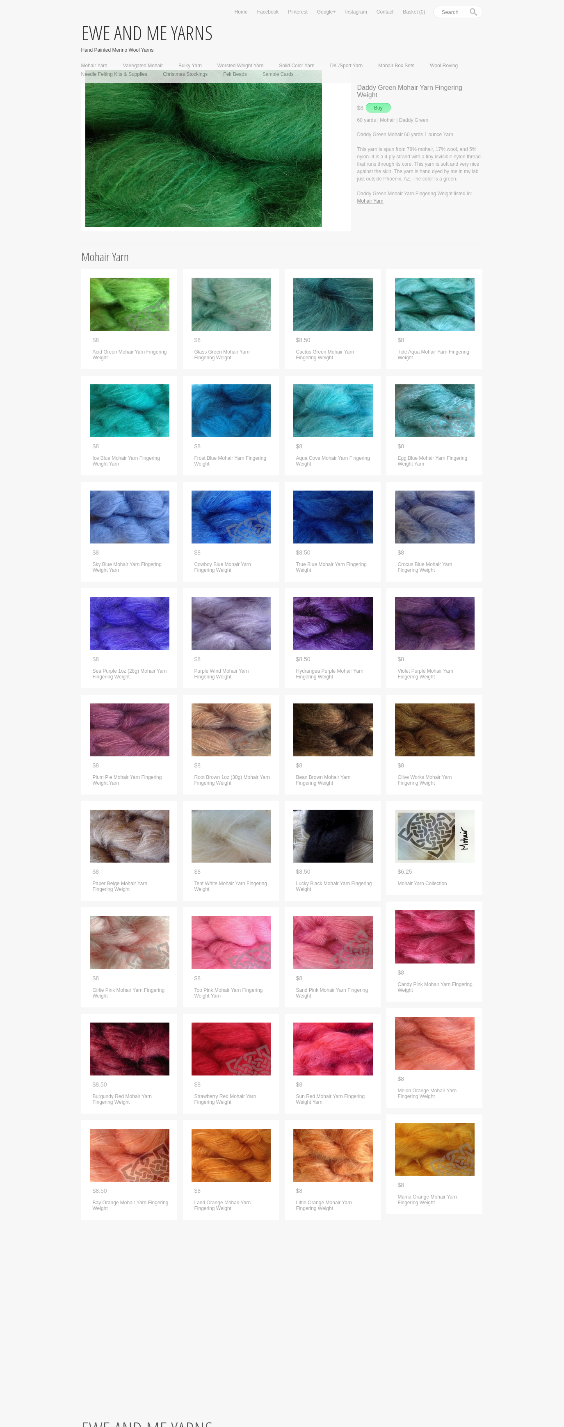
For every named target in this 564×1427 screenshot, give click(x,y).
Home (241, 12)
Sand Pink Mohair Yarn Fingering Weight (332, 993)
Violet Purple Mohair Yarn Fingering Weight (425, 674)
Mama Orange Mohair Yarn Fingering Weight (427, 1200)
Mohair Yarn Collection (422, 883)
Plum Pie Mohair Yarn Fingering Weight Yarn (127, 780)
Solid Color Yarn (296, 65)
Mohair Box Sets (396, 65)
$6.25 (405, 872)
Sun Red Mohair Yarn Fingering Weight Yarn (330, 1099)
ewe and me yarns (146, 33)
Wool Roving (444, 65)
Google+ (326, 12)
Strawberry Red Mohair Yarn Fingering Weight (225, 1099)
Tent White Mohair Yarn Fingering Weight (230, 886)
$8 (96, 340)
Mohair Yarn (94, 65)
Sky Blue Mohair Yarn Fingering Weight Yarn (127, 567)
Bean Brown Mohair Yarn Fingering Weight (323, 780)
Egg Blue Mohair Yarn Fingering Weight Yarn (433, 461)
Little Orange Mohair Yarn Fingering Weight (324, 1205)
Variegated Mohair (143, 65)
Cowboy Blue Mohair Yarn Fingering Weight (222, 567)
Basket (414, 12)
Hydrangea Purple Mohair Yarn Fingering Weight (329, 674)
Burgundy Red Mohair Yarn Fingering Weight (122, 1099)
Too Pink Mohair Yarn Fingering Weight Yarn (228, 993)
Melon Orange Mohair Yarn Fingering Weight (427, 1093)
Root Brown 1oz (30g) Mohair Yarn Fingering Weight (232, 780)
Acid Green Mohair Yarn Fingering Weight (130, 355)
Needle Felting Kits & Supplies (114, 74)
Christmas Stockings (185, 74)
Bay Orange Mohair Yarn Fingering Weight (131, 1205)
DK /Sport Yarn (346, 65)
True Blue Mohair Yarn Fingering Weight (331, 567)
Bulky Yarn (190, 65)
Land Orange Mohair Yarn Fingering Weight (222, 1205)
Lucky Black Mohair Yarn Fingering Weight (334, 886)
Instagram (356, 12)
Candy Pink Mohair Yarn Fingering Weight (435, 987)
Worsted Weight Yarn (240, 65)
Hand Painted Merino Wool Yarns (117, 50)
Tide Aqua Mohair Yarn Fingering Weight (434, 355)
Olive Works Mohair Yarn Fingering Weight (425, 780)
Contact (385, 12)
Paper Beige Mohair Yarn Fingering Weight (120, 886)
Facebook (268, 12)
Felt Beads (235, 74)
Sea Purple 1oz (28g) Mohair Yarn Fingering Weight (130, 674)
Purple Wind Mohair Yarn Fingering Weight (221, 674)
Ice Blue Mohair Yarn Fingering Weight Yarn (126, 461)
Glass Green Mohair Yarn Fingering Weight (222, 355)
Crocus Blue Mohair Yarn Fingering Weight (425, 567)
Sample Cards (278, 74)
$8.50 (100, 1085)
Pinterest (297, 12)
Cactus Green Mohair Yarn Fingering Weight (325, 355)
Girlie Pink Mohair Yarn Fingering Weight (129, 993)
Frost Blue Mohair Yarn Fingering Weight (230, 461)
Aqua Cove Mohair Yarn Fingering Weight (333, 461)
